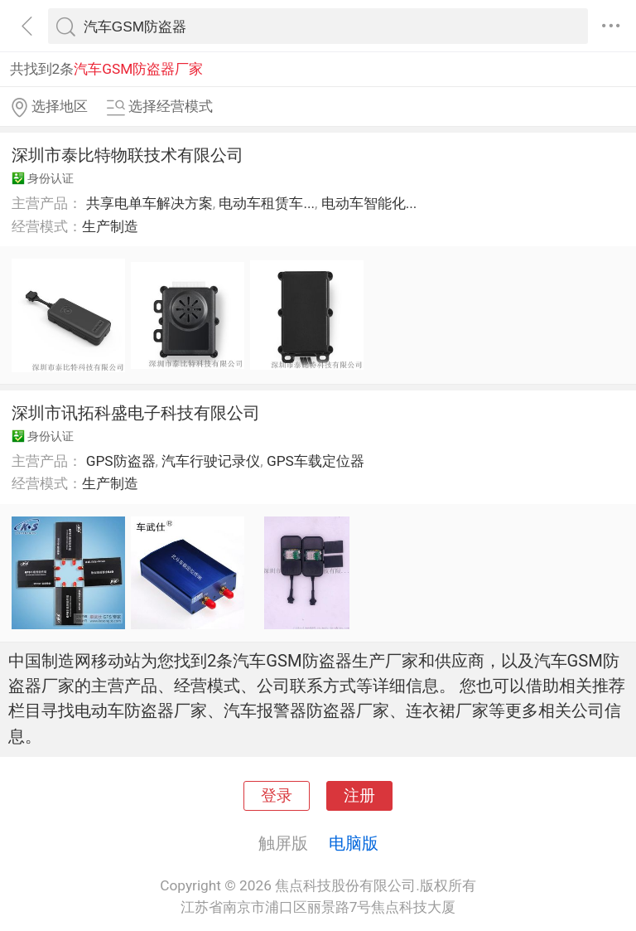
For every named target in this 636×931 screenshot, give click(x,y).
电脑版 (353, 843)
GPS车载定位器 (315, 461)
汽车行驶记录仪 (210, 461)
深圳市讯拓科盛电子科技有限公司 (136, 413)
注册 (359, 796)
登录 (276, 796)
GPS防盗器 (121, 461)
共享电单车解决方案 (149, 203)
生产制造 (110, 226)
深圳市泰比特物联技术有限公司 (127, 155)
